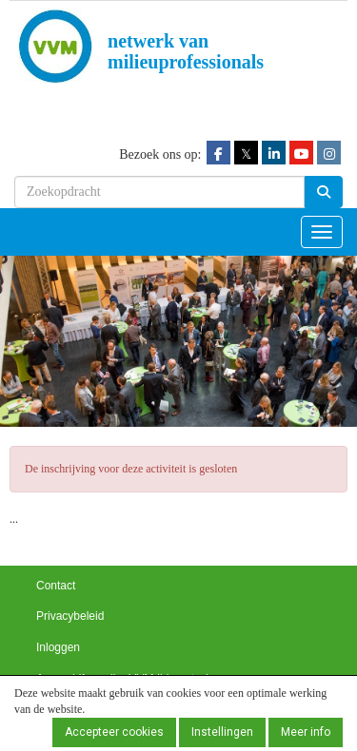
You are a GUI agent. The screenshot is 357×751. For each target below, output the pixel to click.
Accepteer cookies (114, 732)
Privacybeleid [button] (70, 616)
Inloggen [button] (58, 647)
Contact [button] (55, 585)
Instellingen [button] (222, 732)
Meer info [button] (305, 732)
